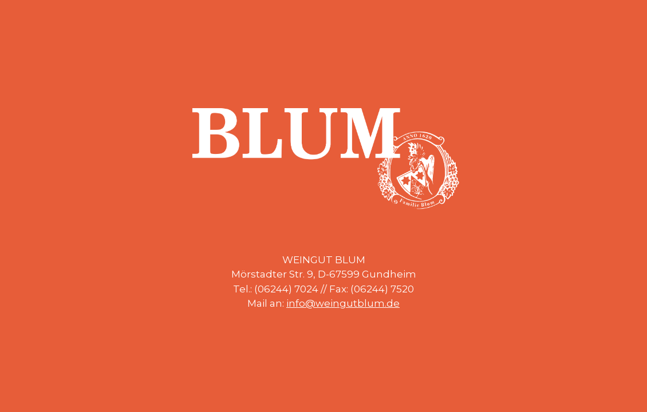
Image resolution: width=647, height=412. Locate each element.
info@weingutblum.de (343, 303)
